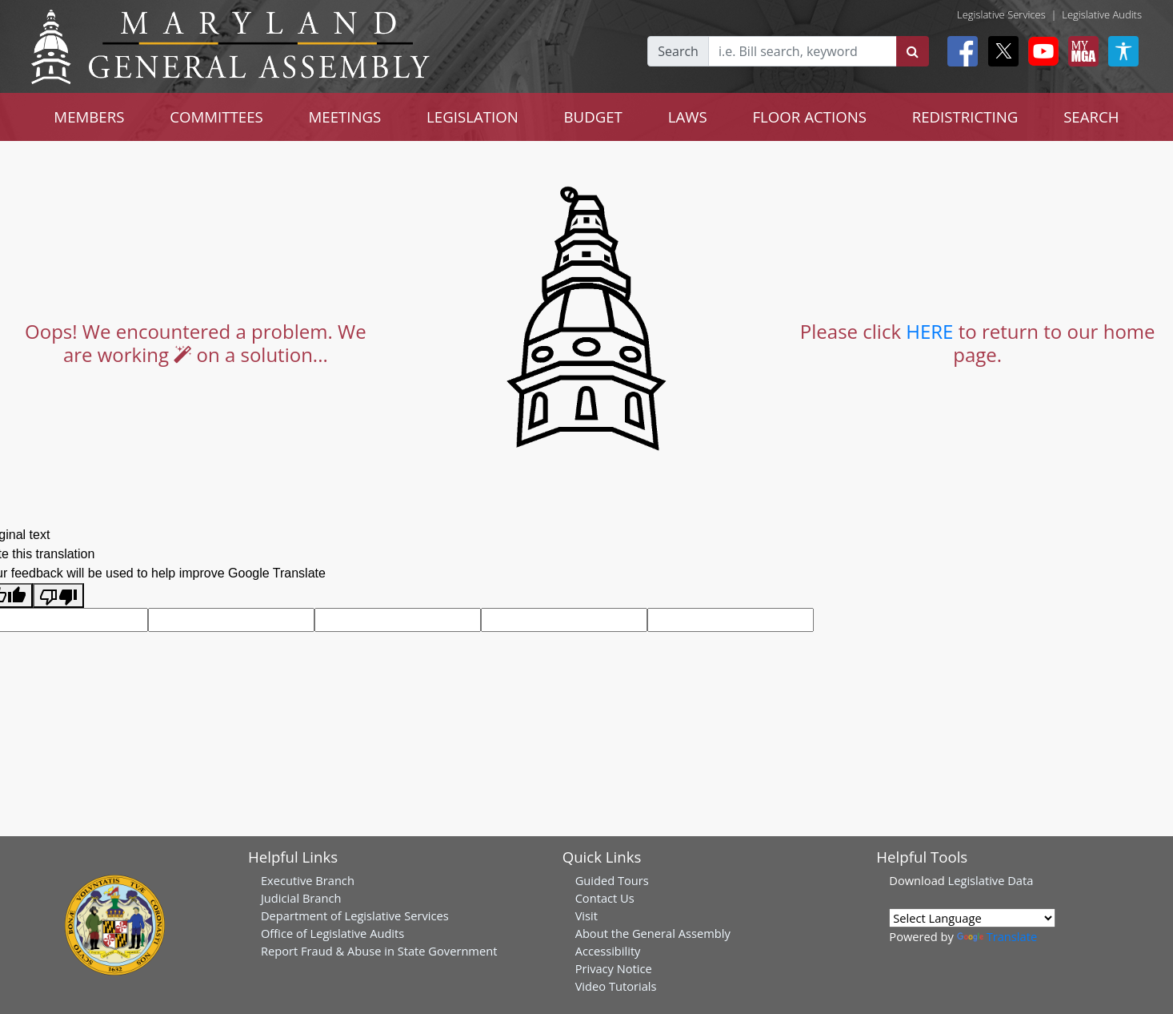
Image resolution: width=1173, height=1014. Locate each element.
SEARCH (1091, 117)
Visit (586, 915)
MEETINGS (344, 117)
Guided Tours (612, 880)
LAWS (687, 117)
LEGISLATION (472, 117)
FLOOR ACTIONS (809, 117)
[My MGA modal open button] (1080, 51)
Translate (997, 936)
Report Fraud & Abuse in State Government (379, 951)
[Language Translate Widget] (972, 917)
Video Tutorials (616, 986)
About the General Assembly (653, 933)
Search (678, 51)
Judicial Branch (301, 898)
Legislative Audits (1102, 14)
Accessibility (608, 951)
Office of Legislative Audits (332, 933)
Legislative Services (1001, 14)
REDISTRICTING (965, 117)
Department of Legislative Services (355, 915)
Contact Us (605, 898)
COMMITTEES (216, 117)
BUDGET (593, 117)
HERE (929, 331)
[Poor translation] (58, 595)
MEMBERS (89, 117)
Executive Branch (307, 880)
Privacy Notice (613, 968)
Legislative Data (991, 880)
